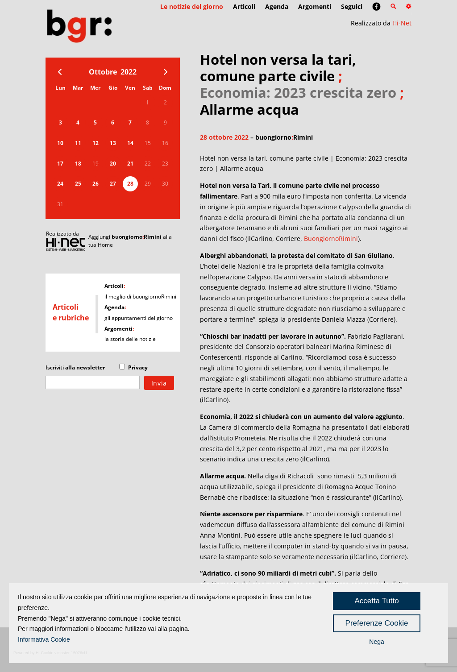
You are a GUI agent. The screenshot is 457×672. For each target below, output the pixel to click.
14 (130, 143)
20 (113, 163)
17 (60, 163)
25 (78, 183)
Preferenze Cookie (376, 623)
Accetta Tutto (376, 601)
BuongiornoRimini (331, 238)
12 (95, 143)
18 (78, 163)
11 (78, 143)
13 (113, 143)
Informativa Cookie (44, 639)
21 (130, 163)
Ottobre (103, 72)
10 (60, 143)
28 (130, 183)
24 (60, 183)
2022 (128, 72)
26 (95, 183)
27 (113, 183)
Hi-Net (401, 23)
